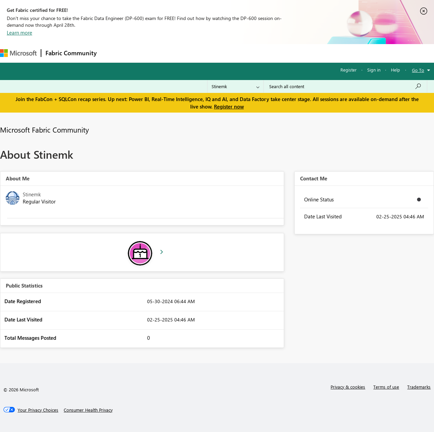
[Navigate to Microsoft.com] (18, 53)
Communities (200, 53)
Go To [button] (418, 70)
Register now (229, 106)
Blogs (230, 53)
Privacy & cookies (348, 387)
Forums (112, 53)
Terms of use (386, 387)
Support (285, 53)
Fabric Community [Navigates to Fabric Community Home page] (71, 53)
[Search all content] (345, 86)
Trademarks (419, 387)
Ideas (169, 53)
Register (348, 70)
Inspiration (142, 53)
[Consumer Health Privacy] (88, 410)
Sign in (373, 70)
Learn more (19, 32)
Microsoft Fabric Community (44, 129)
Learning (256, 53)
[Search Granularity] (235, 86)
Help (395, 70)
